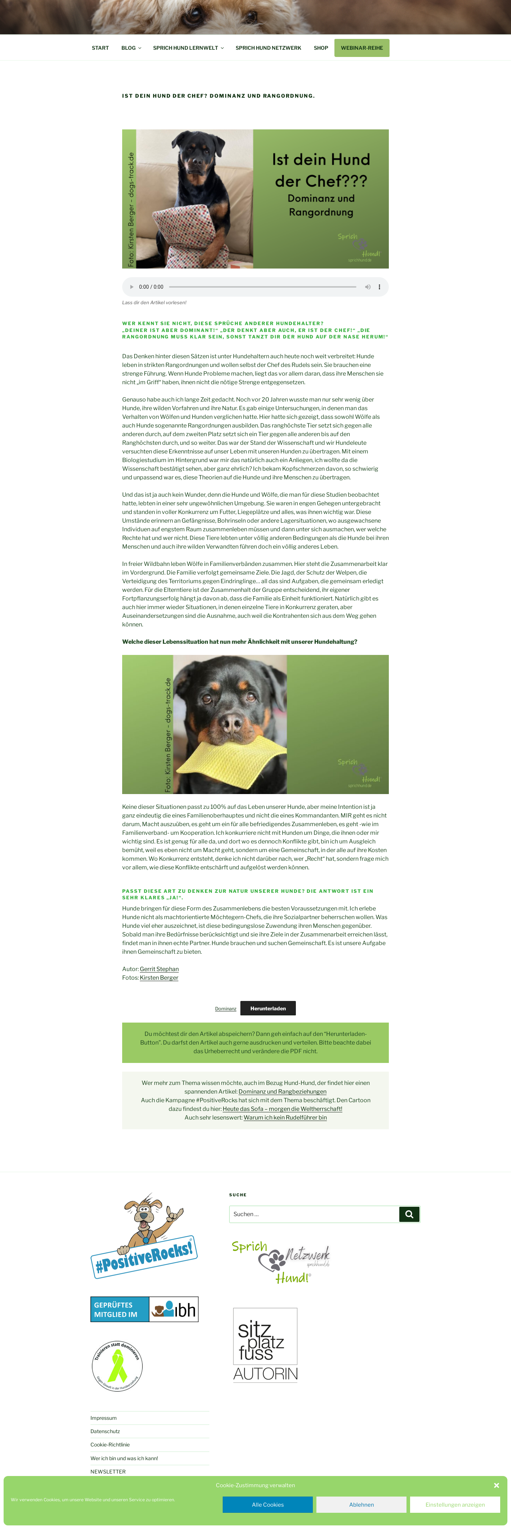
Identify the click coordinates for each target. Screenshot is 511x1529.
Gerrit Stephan (159, 969)
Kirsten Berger (159, 977)
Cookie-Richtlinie (110, 1444)
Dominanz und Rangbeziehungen (282, 1091)
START (100, 48)
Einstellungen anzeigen (455, 1505)
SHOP (321, 48)
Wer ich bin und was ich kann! (124, 1458)
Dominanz (225, 1008)
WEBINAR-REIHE (362, 48)
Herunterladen (268, 1008)
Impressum (103, 1418)
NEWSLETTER (108, 1471)
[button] (496, 1485)
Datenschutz (105, 1431)
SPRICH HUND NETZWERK (268, 48)
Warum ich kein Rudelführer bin (285, 1117)
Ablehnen (361, 1505)
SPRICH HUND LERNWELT (189, 48)
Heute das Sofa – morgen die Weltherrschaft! (282, 1108)
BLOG (131, 48)
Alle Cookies (268, 1505)
